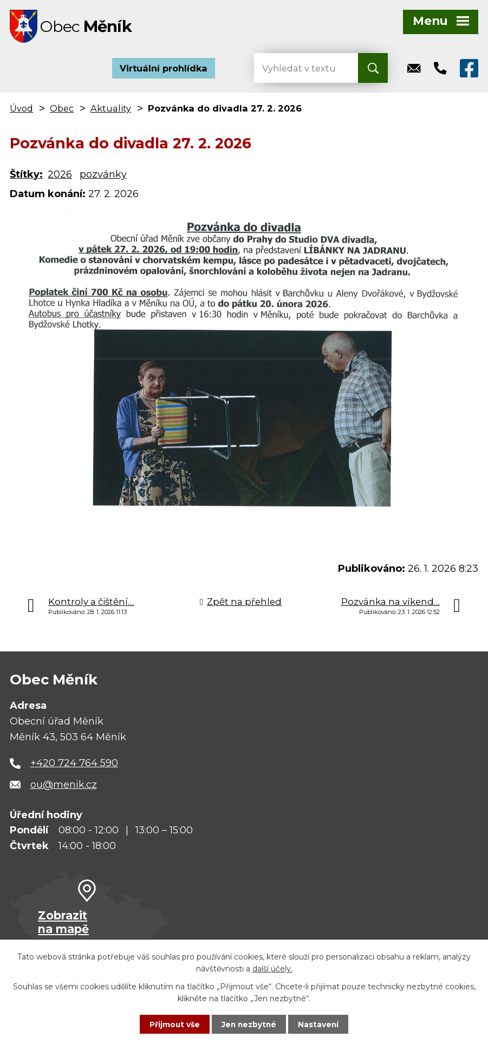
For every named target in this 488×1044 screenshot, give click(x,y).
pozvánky (103, 176)
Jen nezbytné (248, 1024)
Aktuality (110, 110)
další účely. (272, 968)
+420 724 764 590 (74, 766)
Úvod (21, 110)
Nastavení (319, 1024)
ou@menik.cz (63, 787)
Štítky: (26, 176)
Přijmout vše (173, 1024)
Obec (62, 110)
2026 (60, 176)
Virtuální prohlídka (163, 70)
